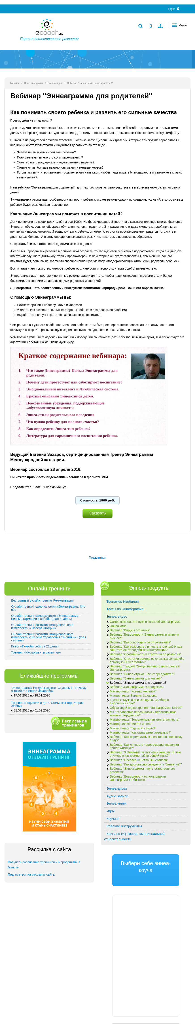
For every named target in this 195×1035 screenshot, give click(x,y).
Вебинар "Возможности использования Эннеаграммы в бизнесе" (138, 778)
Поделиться (97, 557)
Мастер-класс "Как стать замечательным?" (140, 732)
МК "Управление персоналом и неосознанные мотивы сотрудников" (143, 713)
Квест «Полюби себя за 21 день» (35, 646)
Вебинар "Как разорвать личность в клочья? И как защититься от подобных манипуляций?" (146, 648)
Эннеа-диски (116, 788)
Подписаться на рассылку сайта (31, 874)
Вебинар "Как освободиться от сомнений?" (141, 642)
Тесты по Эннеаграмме (125, 609)
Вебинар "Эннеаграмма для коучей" (136, 678)
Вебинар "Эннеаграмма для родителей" (138, 682)
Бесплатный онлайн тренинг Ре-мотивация (42, 600)
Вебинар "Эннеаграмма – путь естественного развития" (142, 770)
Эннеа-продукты (33, 83)
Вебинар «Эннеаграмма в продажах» (136, 687)
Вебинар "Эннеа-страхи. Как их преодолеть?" (142, 674)
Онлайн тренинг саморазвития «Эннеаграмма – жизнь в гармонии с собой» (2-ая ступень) (46, 617)
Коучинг (112, 819)
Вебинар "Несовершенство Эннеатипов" (139, 760)
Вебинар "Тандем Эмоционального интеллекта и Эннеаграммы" (145, 668)
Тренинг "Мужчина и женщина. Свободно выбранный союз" (139, 701)
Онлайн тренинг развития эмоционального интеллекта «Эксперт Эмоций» (42, 626)
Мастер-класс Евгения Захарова (133, 695)
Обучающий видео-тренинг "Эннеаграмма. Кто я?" (146, 707)
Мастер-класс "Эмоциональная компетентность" (145, 719)
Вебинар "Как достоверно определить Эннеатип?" (146, 764)
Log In (173, 9)
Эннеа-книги (116, 803)
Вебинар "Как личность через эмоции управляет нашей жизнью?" (144, 746)
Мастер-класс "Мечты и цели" (131, 724)
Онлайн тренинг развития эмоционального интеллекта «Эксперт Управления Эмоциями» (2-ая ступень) (48, 637)
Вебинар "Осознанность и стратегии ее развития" (145, 654)
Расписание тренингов (71, 723)
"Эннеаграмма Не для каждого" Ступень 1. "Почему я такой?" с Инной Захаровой (48, 689)
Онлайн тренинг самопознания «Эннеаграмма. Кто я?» (48, 608)
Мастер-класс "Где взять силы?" (133, 728)
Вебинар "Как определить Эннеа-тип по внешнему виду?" (146, 738)
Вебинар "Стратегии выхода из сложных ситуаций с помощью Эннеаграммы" (147, 660)
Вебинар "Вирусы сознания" (130, 630)
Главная (14, 83)
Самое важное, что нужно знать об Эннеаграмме (145, 622)
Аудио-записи (117, 796)
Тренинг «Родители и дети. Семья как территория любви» (47, 704)
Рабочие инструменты (124, 826)
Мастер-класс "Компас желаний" (133, 691)
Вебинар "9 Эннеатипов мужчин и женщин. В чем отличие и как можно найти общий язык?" (145, 754)
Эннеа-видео (55, 83)
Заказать (97, 513)
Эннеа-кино (118, 626)
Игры (110, 811)
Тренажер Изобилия (122, 601)
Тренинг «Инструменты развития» (36, 652)
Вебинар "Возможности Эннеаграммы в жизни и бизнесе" (144, 636)
